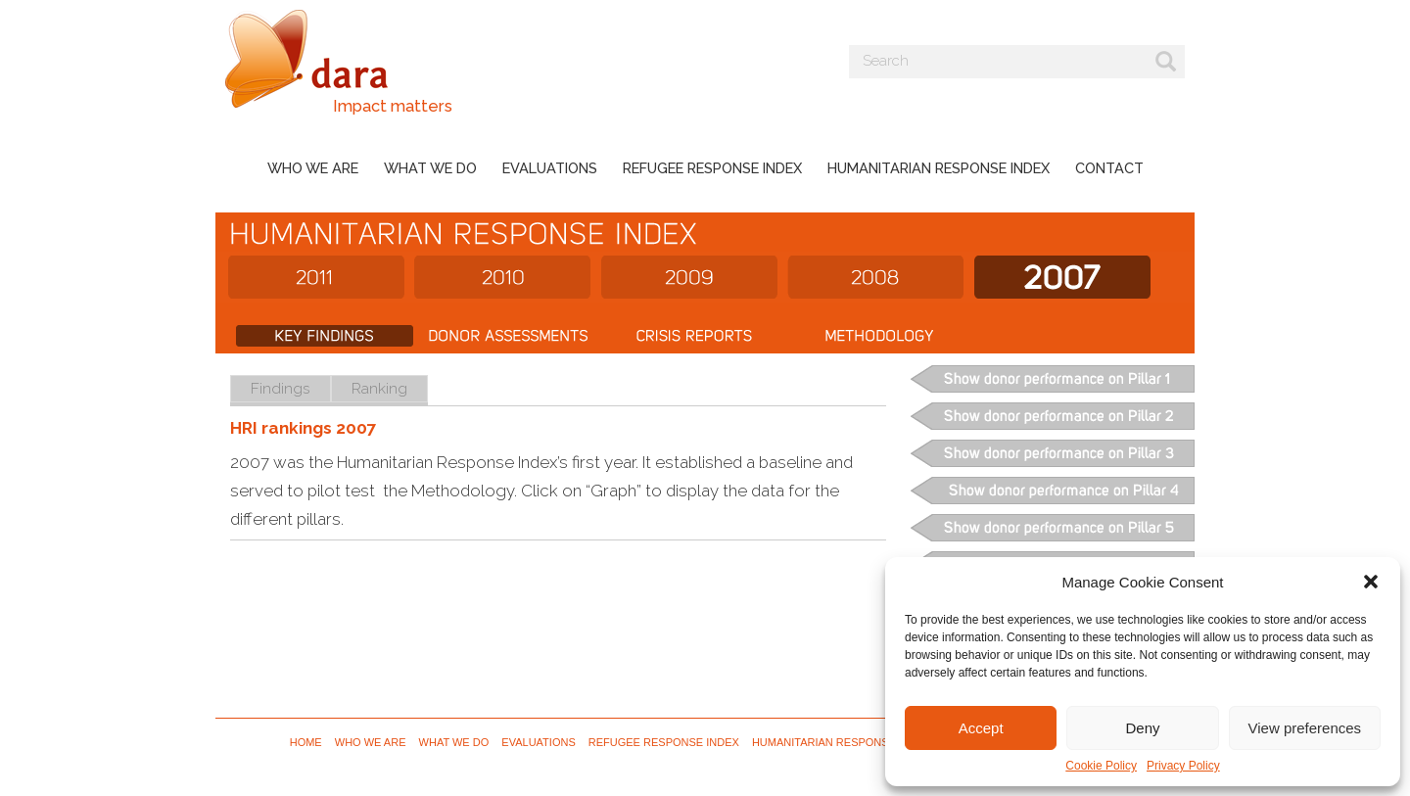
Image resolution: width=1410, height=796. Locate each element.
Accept (981, 728)
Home (306, 742)
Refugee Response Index (712, 168)
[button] (1371, 581)
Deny (1142, 728)
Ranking (379, 388)
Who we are (312, 168)
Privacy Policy (1183, 766)
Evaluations (549, 168)
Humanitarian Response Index (938, 168)
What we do (430, 168)
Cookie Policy (1101, 766)
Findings (280, 388)
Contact (1109, 168)
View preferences (1305, 728)
